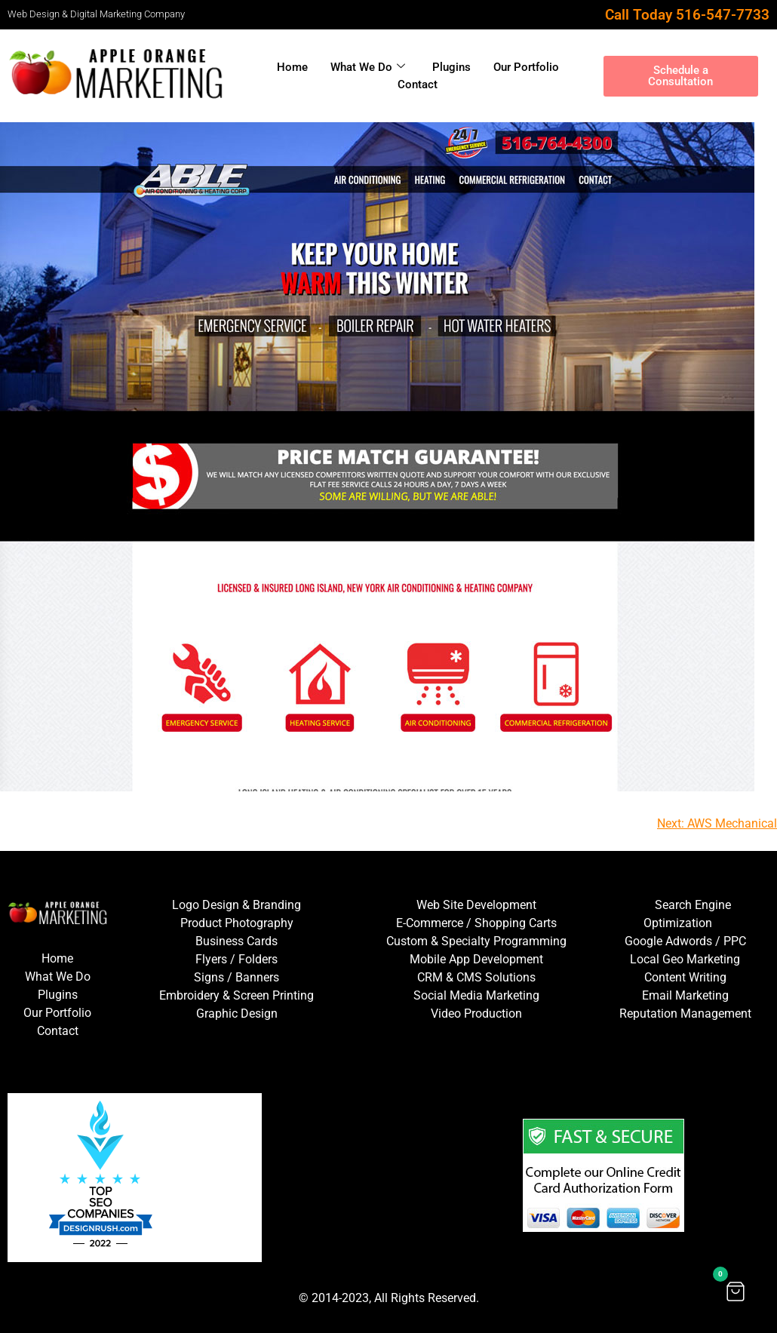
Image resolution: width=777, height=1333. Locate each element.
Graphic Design (237, 1013)
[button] (735, 1291)
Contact (418, 84)
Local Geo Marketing (685, 959)
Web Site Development (476, 905)
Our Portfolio (526, 67)
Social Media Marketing (476, 995)
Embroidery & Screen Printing (236, 995)
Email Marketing (685, 995)
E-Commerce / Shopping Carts (476, 923)
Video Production (476, 1013)
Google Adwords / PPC (685, 941)
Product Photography (236, 923)
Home (292, 67)
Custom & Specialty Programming (476, 941)
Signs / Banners (236, 977)
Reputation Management (685, 1013)
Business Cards (236, 941)
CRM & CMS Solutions (476, 977)
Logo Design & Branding (236, 905)
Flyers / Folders (236, 959)
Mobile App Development (476, 959)
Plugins (451, 67)
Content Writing (685, 977)
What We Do (367, 67)
